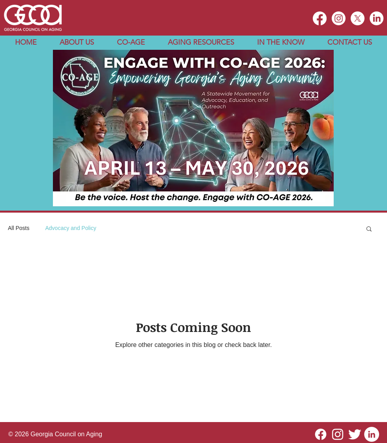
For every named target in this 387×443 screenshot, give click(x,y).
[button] (76, 42)
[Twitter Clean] (354, 434)
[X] (357, 18)
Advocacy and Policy (70, 228)
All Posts (18, 228)
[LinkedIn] (376, 18)
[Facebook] (320, 434)
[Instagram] (339, 18)
